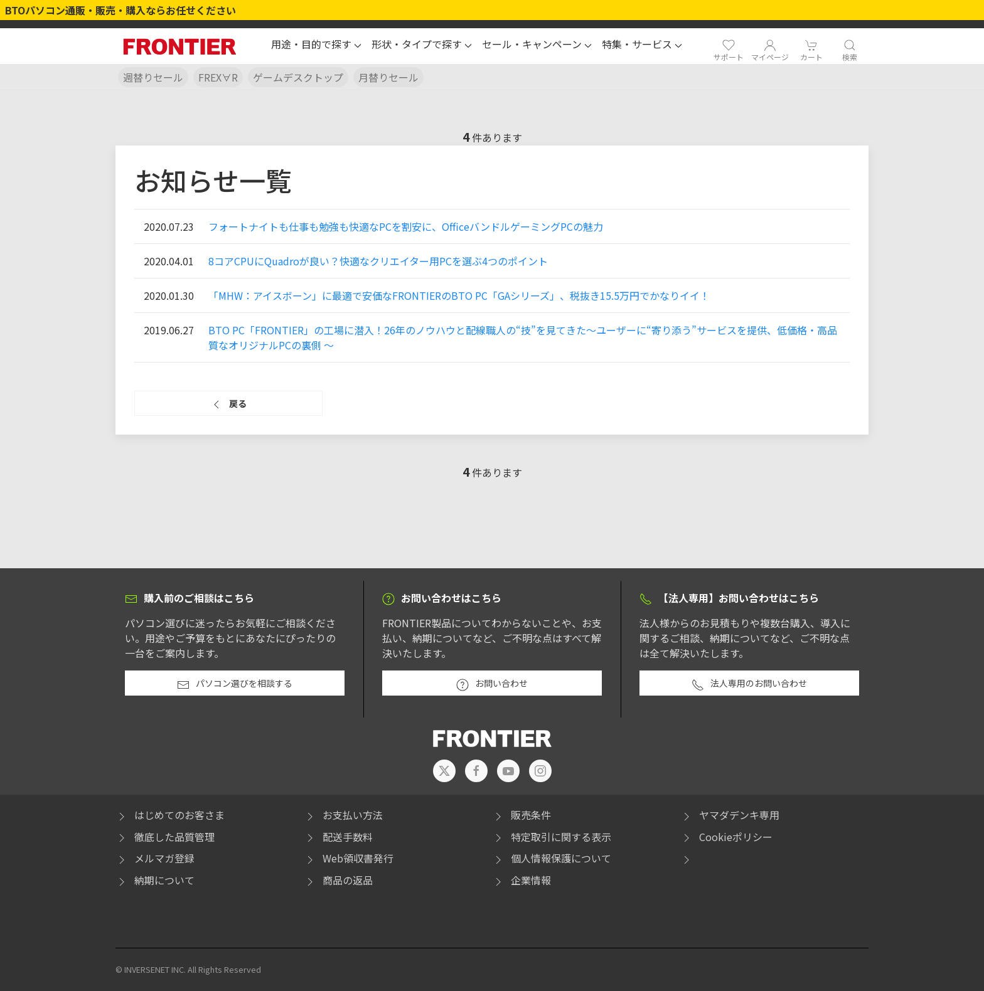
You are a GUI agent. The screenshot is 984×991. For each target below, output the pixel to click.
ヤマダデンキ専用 (729, 814)
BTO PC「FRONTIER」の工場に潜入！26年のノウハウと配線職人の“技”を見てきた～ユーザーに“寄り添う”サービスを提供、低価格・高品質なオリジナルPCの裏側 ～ (522, 337)
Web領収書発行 (348, 858)
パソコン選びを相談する (234, 684)
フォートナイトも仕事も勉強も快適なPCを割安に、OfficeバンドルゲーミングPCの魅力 (405, 226)
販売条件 (521, 814)
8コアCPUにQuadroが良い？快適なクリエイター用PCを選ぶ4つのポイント (378, 260)
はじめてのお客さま (170, 814)
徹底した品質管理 (165, 836)
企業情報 (521, 880)
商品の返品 (338, 880)
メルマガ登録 (155, 858)
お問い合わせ (492, 684)
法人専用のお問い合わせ (749, 684)
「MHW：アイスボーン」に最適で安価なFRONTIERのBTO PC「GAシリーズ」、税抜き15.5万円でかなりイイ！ (459, 295)
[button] (316, 45)
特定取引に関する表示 (551, 836)
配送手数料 (338, 836)
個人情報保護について (551, 858)
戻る (228, 404)
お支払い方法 (343, 814)
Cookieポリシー (726, 836)
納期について (155, 880)
